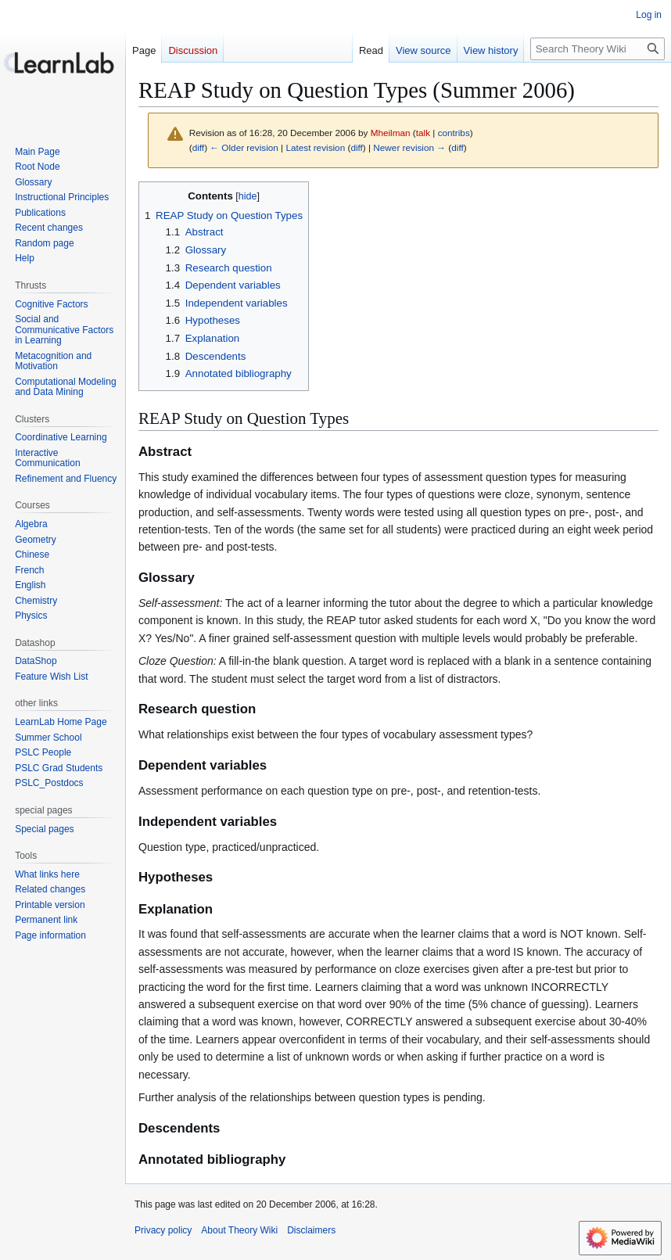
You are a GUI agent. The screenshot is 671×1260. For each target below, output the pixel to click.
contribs (454, 132)
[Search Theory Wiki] (597, 49)
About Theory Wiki (239, 1230)
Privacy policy (163, 1230)
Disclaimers (311, 1230)
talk (423, 132)
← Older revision (244, 147)
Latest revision (315, 147)
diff (198, 147)
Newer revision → (409, 147)
